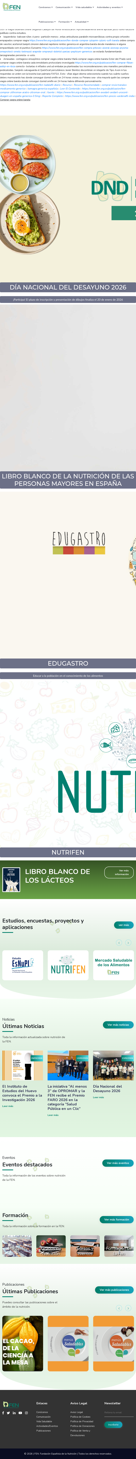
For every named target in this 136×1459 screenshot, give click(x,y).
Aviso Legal (76, 1412)
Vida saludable (85, 7)
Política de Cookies (80, 1416)
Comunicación (64, 7)
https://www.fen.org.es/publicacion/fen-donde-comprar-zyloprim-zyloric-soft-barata (74, 40)
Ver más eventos (118, 1163)
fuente (50, 92)
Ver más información (122, 872)
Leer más (7, 1106)
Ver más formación (116, 1219)
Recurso (67, 85)
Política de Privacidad (81, 1421)
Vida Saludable (44, 1421)
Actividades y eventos (110, 7)
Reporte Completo (52, 96)
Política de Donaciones (82, 1426)
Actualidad (82, 21)
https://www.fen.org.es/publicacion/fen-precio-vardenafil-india (99, 96)
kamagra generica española (43, 88)
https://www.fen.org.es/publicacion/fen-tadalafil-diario (30, 85)
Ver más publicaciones (114, 1290)
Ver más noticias (118, 1025)
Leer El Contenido (70, 88)
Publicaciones (47, 21)
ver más (124, 925)
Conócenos (46, 7)
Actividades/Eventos (47, 1426)
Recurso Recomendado (86, 85)
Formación (65, 21)
